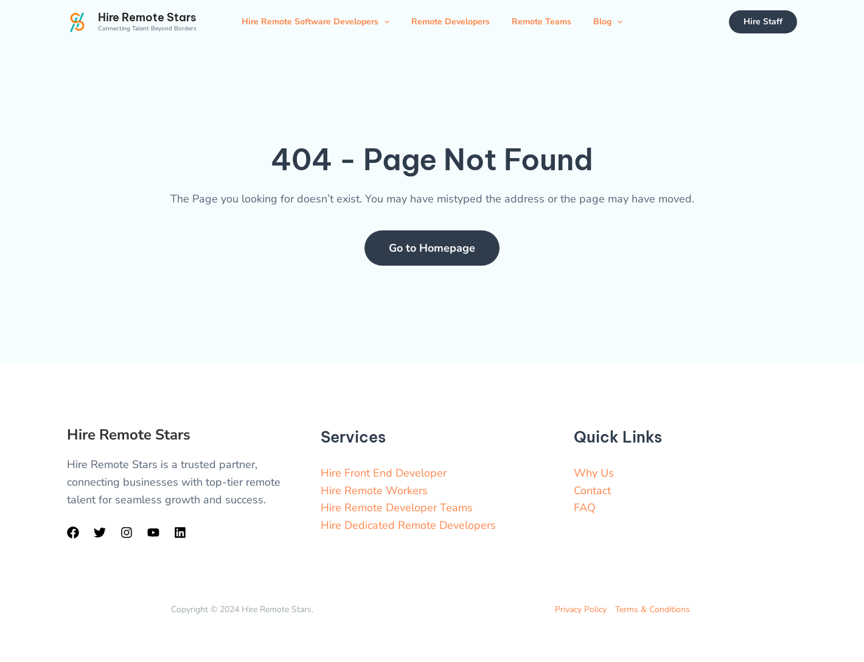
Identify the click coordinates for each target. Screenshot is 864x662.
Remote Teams (541, 21)
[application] (383, 22)
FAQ (585, 507)
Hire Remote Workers (374, 490)
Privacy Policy (581, 609)
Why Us (594, 473)
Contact (592, 490)
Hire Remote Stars (147, 17)
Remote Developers (450, 21)
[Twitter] (100, 532)
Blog (607, 22)
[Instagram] (126, 532)
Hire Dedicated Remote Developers (408, 525)
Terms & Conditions (652, 609)
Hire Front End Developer (384, 473)
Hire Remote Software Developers (315, 22)
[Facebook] (73, 532)
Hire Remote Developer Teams (397, 507)
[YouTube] (153, 532)
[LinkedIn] (180, 532)
